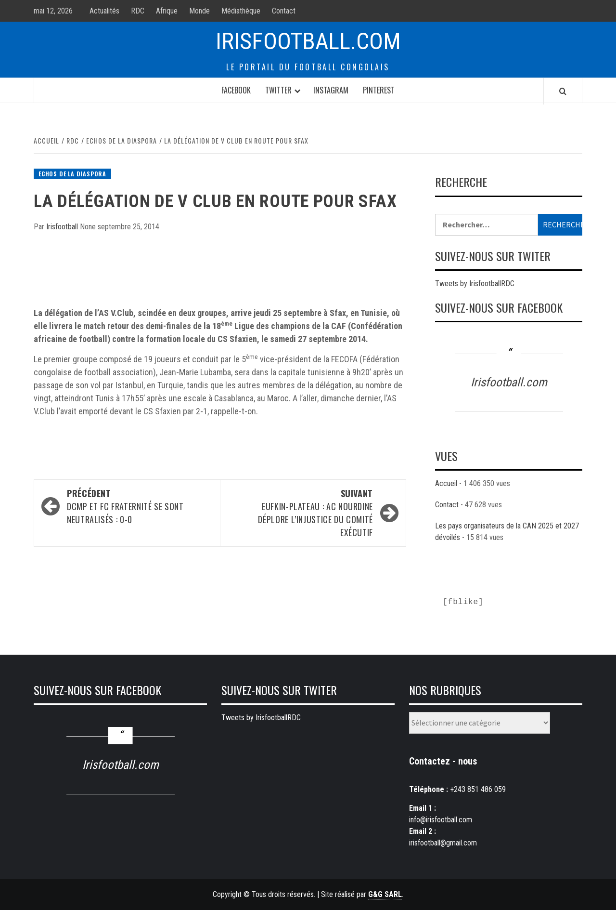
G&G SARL (385, 894)
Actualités (104, 10)
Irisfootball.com (308, 41)
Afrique (167, 10)
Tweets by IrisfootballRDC (474, 283)
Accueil (446, 483)
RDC (137, 10)
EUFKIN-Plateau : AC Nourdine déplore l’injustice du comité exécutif (301, 513)
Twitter (278, 90)
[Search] (562, 91)
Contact (283, 10)
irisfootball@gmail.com (443, 842)
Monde (199, 10)
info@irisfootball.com (440, 819)
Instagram (330, 90)
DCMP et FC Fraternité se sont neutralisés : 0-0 (138, 506)
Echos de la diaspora (72, 174)
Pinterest (379, 90)
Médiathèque (240, 10)
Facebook (236, 90)
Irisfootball (63, 226)
